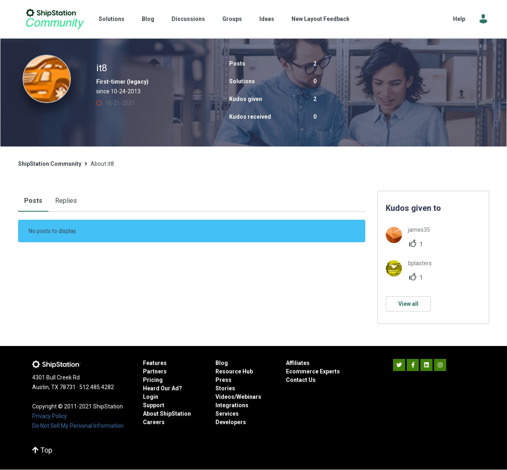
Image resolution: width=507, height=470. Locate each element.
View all (408, 304)
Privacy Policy (49, 416)
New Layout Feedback (321, 19)
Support (153, 405)
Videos (224, 397)
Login (150, 397)
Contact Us (301, 380)
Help (459, 19)
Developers (230, 422)
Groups (232, 19)
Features (155, 363)
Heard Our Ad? (162, 388)
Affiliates (298, 363)
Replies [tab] (66, 200)
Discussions (188, 19)
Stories (225, 388)
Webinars (248, 397)
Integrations (231, 405)
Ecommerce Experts (313, 371)
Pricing (153, 380)
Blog (148, 19)
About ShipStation (167, 413)
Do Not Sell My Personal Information (78, 426)
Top (42, 450)
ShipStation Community (55, 19)
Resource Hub (234, 371)
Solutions (111, 19)
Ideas (266, 19)
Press (223, 380)
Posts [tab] (33, 200)
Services (227, 413)
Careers (154, 422)
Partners (155, 371)
